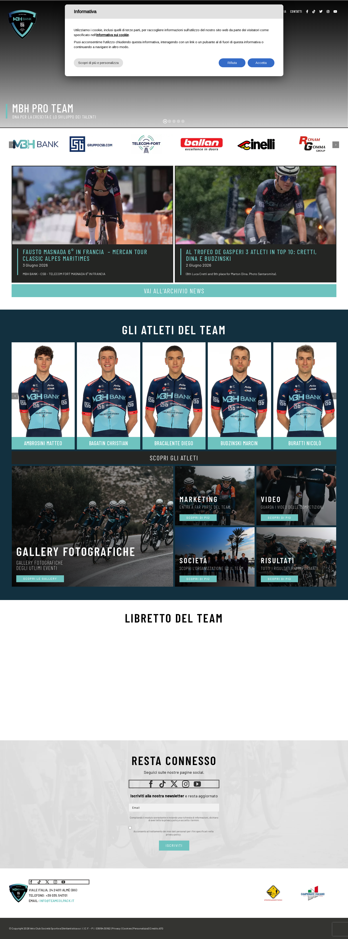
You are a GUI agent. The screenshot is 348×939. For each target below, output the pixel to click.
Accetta (261, 63)
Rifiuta (232, 63)
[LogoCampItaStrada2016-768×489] (312, 886)
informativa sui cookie (112, 35)
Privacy (116, 928)
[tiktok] (162, 784)
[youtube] (197, 784)
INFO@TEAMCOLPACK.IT (56, 901)
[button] (12, 144)
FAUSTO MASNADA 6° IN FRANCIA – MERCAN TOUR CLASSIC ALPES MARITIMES (85, 255)
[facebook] (150, 784)
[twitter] (174, 784)
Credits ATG (156, 928)
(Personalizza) (140, 928)
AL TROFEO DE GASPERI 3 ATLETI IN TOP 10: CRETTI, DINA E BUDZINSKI (251, 255)
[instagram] (185, 784)
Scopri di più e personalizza (98, 63)
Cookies (127, 928)
